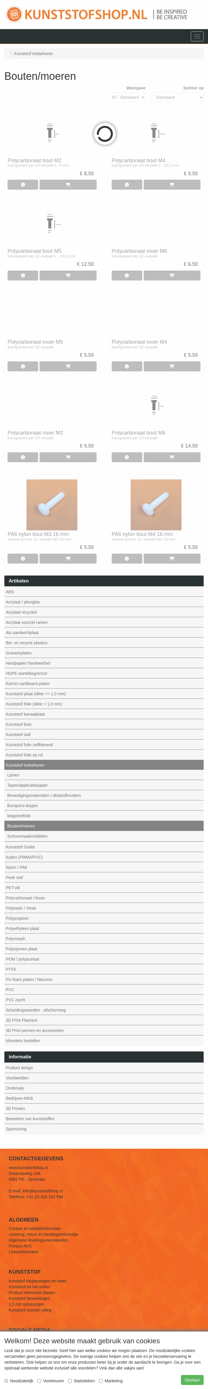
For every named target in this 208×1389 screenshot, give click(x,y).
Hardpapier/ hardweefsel (28, 663)
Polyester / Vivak (21, 908)
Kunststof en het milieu (29, 1286)
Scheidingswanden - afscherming (36, 1010)
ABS (10, 592)
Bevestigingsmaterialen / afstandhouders (44, 795)
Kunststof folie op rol (24, 755)
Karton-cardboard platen (28, 683)
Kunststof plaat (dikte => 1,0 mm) (36, 693)
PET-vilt (13, 887)
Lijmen (13, 775)
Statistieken (81, 1381)
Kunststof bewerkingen (29, 1298)
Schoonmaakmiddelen (27, 836)
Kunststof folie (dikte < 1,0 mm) (34, 704)
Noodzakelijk (18, 1381)
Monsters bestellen (23, 1040)
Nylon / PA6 (16, 867)
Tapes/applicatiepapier (27, 785)
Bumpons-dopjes (22, 805)
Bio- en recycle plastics (26, 642)
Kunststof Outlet (20, 847)
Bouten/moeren (21, 826)
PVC (10, 989)
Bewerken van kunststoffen (30, 1118)
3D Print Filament (21, 1020)
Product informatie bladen (32, 1292)
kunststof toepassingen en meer (37, 1281)
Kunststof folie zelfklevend (29, 744)
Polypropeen (17, 918)
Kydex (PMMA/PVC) (24, 857)
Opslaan (192, 1380)
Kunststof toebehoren (25, 765)
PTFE (11, 969)
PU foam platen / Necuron (29, 979)
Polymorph (15, 938)
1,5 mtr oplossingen (26, 1304)
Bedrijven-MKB (19, 1098)
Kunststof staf (18, 734)
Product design (19, 1067)
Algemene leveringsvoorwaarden (38, 1240)
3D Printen (15, 1108)
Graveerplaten (19, 653)
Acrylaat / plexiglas (23, 602)
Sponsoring (16, 1129)
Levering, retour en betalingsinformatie (43, 1234)
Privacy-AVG (20, 1246)
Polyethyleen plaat (22, 928)
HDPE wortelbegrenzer (26, 673)
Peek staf (14, 877)
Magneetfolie (19, 815)
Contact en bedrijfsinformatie (35, 1228)
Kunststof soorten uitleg (30, 1310)
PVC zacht (15, 1000)
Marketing (110, 1381)
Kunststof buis (18, 724)
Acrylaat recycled (21, 612)
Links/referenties (24, 1251)
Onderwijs (15, 1088)
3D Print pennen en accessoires (34, 1030)
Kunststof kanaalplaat (25, 714)
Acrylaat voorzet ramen (27, 622)
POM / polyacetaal (22, 959)
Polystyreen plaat (21, 949)
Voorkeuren (50, 1381)
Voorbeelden (17, 1078)
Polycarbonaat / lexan (25, 898)
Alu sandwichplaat (22, 632)
